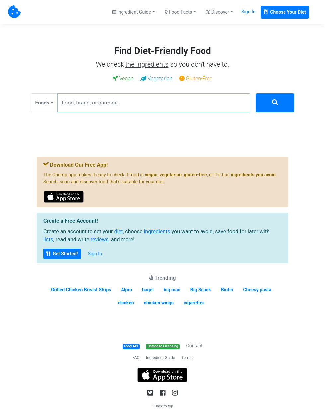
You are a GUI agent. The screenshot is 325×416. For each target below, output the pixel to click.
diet (118, 231)
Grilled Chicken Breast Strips (81, 289)
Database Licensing (163, 346)
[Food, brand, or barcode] (153, 102)
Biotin (227, 289)
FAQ (136, 357)
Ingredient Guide (160, 357)
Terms (187, 357)
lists (48, 239)
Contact (194, 345)
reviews (100, 239)
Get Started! (62, 253)
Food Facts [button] (178, 12)
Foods (42, 103)
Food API (131, 346)
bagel (148, 289)
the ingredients (147, 64)
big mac (172, 289)
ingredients (157, 231)
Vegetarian (156, 78)
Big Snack (200, 289)
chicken (126, 302)
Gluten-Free (196, 78)
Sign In (248, 11)
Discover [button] (217, 12)
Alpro (126, 289)
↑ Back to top (162, 406)
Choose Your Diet (285, 12)
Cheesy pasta (257, 289)
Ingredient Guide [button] (131, 12)
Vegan (123, 78)
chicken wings (159, 302)
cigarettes (194, 302)
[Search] (275, 102)
